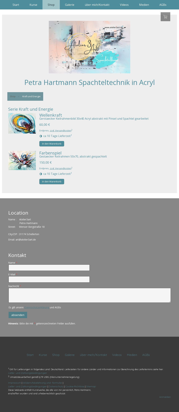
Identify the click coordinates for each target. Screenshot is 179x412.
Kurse (33, 5)
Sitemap (91, 386)
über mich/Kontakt (97, 5)
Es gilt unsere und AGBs (35, 307)
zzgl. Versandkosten (60, 130)
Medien (144, 5)
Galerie (69, 5)
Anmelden (165, 397)
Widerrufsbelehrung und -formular (42, 382)
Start (16, 5)
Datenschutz (56, 386)
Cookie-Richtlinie (74, 386)
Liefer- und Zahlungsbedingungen (27, 373)
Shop (51, 5)
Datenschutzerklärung (36, 307)
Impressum (14, 382)
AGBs (162, 5)
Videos (124, 5)
